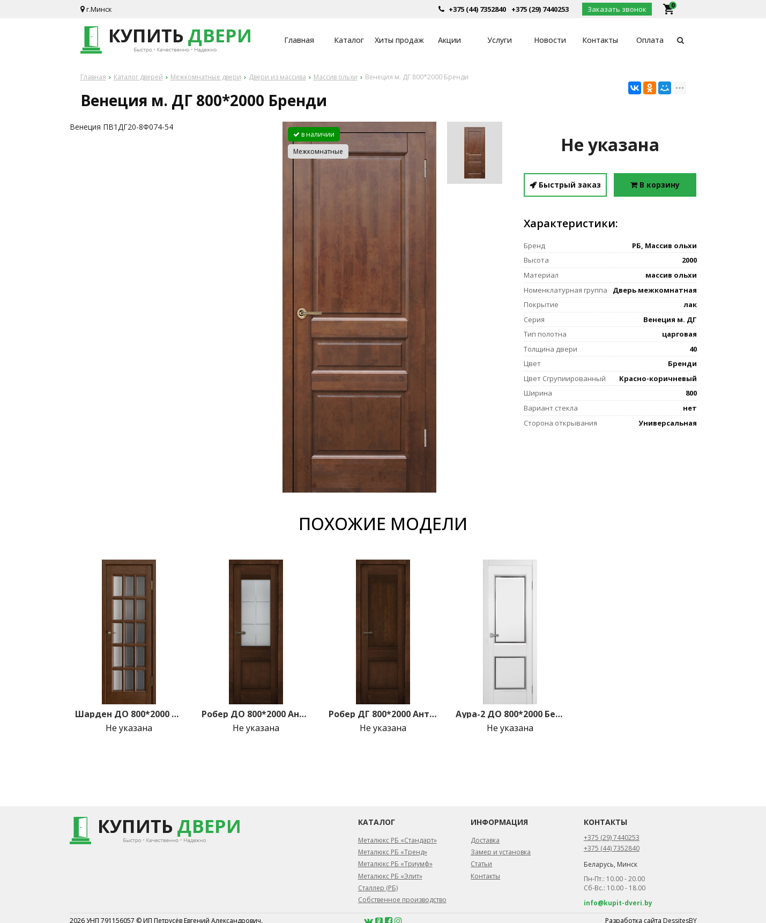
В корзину (655, 185)
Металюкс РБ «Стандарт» (397, 840)
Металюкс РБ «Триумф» (395, 863)
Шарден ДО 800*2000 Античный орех (129, 714)
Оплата (650, 40)
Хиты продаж (399, 40)
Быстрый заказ (565, 185)
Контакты (600, 40)
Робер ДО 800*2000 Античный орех (256, 714)
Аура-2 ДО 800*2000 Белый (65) (510, 714)
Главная (299, 40)
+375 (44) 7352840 (477, 9)
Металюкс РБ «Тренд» (392, 852)
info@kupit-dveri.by (618, 902)
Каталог (349, 40)
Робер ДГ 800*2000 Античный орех (383, 714)
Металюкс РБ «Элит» (390, 876)
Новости (550, 40)
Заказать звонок (616, 9)
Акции (449, 40)
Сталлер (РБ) (378, 887)
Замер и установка (501, 852)
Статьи (481, 863)
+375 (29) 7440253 (540, 9)
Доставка (485, 840)
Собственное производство (402, 899)
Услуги (499, 40)
